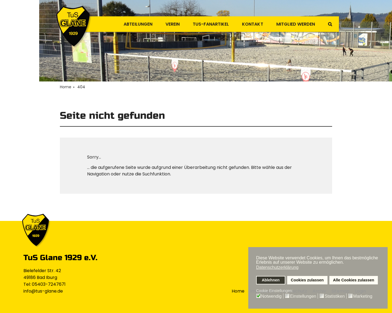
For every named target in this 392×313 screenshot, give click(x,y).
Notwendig (271, 296)
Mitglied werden (294, 24)
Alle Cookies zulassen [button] (353, 280)
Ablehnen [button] (271, 280)
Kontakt (249, 24)
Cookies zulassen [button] (307, 280)
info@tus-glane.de (43, 291)
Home (238, 291)
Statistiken (334, 296)
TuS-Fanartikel (205, 24)
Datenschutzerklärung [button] (277, 267)
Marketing (362, 296)
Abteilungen (128, 24)
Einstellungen (303, 296)
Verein (165, 24)
